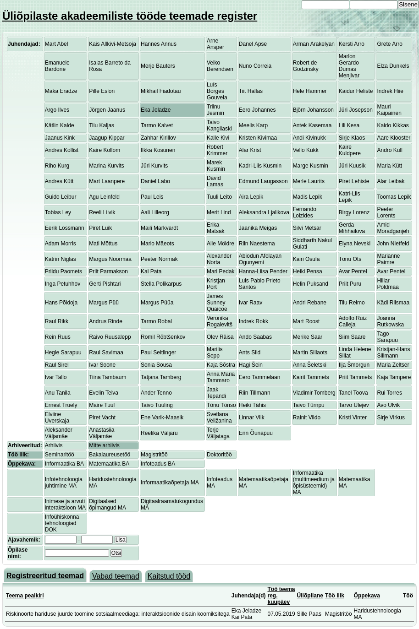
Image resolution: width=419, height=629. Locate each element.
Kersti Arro (351, 44)
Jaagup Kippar (106, 138)
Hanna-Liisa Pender (263, 271)
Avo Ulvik (388, 405)
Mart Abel (56, 44)
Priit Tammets (355, 377)
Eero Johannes (257, 110)
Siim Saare (352, 337)
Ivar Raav (250, 302)
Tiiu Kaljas (101, 125)
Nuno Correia (255, 66)
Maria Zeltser (393, 365)
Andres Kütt (59, 181)
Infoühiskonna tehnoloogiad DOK (62, 523)
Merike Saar (308, 337)
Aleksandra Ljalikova (264, 212)
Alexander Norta (219, 259)
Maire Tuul (102, 405)
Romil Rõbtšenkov (163, 337)
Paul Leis (152, 197)
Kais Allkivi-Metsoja (112, 44)
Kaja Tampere (394, 377)
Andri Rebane (309, 302)
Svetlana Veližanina (219, 417)
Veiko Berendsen (220, 66)
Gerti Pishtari (105, 284)
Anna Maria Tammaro (221, 377)
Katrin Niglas (60, 259)
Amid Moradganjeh (393, 228)
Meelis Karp (253, 125)
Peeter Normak (159, 259)
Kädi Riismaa (393, 302)
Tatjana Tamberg (161, 377)
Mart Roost (306, 321)
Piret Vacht (102, 417)
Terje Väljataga (218, 433)
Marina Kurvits (106, 166)
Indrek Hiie (390, 91)
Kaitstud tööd (169, 576)
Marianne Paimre (388, 259)
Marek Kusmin (216, 165)
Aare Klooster (393, 138)
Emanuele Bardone (57, 66)
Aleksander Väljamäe (58, 433)
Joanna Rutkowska (390, 321)
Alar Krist (250, 150)
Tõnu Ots (350, 259)
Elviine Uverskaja (57, 417)
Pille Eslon (102, 91)
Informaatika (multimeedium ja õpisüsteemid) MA (314, 482)
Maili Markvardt (159, 228)
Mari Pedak (221, 271)
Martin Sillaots (310, 352)
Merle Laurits (309, 181)
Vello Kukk (306, 150)
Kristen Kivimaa (258, 138)
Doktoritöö (219, 454)
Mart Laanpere (107, 181)
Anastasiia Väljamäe (101, 433)
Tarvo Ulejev (354, 405)
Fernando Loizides (304, 212)
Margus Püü (104, 302)
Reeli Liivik (102, 212)
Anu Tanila (58, 393)
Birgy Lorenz (354, 212)
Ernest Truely (61, 405)
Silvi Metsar (307, 228)
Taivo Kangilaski (219, 125)
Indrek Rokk (253, 321)
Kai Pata (151, 271)
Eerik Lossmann (64, 228)
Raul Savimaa (106, 352)
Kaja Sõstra (221, 365)
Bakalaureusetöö (109, 454)
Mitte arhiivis (104, 445)
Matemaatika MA (354, 482)
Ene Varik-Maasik (162, 417)
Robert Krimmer (217, 150)
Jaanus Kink (60, 138)
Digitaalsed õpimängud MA (107, 504)
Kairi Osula (306, 259)
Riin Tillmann (254, 393)
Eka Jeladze (156, 110)
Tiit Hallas (251, 91)
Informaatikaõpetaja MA (170, 482)
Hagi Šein (251, 365)
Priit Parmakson (108, 271)
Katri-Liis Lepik (349, 196)
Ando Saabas (255, 337)
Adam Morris (60, 243)
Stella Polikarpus (161, 284)
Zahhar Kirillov (158, 138)
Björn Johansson (313, 110)
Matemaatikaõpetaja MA (263, 482)
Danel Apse (253, 44)
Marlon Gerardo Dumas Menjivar (349, 66)
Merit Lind (219, 212)
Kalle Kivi (218, 138)
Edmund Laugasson (263, 181)
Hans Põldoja (61, 302)
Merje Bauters (158, 66)
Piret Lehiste (354, 181)
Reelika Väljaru (159, 433)
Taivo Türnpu (309, 405)
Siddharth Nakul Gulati (312, 243)
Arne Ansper (215, 44)
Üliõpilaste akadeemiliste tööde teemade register (129, 16)
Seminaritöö (59, 454)
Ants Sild (249, 352)
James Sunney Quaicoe (217, 302)
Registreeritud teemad (45, 576)
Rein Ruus (58, 337)
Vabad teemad (115, 576)
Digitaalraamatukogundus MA (172, 504)
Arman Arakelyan (314, 44)
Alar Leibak (390, 181)
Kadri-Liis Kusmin (260, 166)
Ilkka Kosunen (158, 150)
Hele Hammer (310, 91)
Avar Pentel (353, 271)
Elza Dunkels (393, 66)
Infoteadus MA (219, 482)
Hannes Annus (158, 44)
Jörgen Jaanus (107, 110)
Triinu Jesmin (215, 109)
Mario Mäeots (157, 243)
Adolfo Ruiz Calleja (353, 321)
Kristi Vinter (353, 417)
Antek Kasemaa (312, 125)
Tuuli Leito (219, 197)
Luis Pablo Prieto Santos (260, 283)
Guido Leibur (61, 197)
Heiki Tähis (252, 405)
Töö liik (334, 595)
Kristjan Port (216, 283)
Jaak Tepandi (216, 392)
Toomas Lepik (394, 197)
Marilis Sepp (215, 352)
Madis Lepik (307, 197)
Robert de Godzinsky (306, 66)
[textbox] (77, 553)
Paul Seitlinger (158, 352)
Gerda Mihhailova (352, 228)
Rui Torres (389, 393)
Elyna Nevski (354, 243)
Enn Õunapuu (256, 433)
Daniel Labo (155, 181)
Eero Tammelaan (260, 377)
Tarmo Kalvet (157, 125)
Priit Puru (350, 284)
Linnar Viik (252, 417)
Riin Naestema (257, 243)
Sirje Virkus (390, 417)
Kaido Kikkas (392, 125)
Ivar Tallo (56, 377)
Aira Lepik (251, 197)
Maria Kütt (389, 166)
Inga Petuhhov (62, 284)
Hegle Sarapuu (63, 352)
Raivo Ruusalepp (110, 337)
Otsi (116, 553)
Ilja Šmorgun (354, 365)
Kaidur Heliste (356, 91)
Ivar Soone (102, 365)
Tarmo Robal (156, 321)
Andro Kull (389, 150)
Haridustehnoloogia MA (112, 482)
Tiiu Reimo (352, 302)
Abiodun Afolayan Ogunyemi (260, 259)
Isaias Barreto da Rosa (110, 66)
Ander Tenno (156, 393)
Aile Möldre (220, 243)
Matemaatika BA (109, 464)
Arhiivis (54, 445)
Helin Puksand (310, 284)
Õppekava (367, 595)
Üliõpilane (310, 595)
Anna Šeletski (309, 365)
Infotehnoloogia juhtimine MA (64, 482)
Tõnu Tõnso (221, 405)
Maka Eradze (61, 91)
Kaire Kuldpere (350, 150)
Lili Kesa (349, 125)
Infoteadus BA (158, 464)
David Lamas (215, 181)
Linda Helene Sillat (355, 352)
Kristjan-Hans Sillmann (393, 352)
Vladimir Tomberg (314, 393)
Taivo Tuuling (157, 405)
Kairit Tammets (311, 377)
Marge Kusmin (310, 166)
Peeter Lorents (386, 212)
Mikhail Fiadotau (161, 91)
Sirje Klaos (352, 138)
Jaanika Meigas (258, 228)
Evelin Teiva (103, 393)
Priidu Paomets (63, 271)
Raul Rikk (56, 321)
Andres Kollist (61, 150)
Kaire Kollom (104, 150)
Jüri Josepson (356, 110)
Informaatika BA (64, 464)
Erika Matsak (216, 228)
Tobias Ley (58, 212)
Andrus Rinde (105, 321)
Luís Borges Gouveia (217, 91)
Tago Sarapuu (387, 337)
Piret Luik (100, 228)
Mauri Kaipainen (389, 109)
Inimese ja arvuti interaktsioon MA (65, 504)
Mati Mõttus (103, 243)
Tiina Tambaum (107, 377)
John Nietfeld (393, 243)
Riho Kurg (57, 166)
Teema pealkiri (25, 595)
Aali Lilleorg (155, 212)
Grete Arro (389, 44)
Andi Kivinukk (309, 138)
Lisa (121, 540)
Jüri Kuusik (352, 166)
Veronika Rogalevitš (219, 321)
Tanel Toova (353, 393)
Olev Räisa (220, 337)
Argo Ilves (57, 110)
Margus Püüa (157, 302)
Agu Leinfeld (104, 197)
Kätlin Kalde (59, 125)
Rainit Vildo (306, 417)
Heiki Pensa (307, 271)
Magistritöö (154, 454)
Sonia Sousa (156, 365)
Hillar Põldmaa (387, 283)
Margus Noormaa (110, 259)
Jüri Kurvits (154, 166)
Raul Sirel (57, 365)
